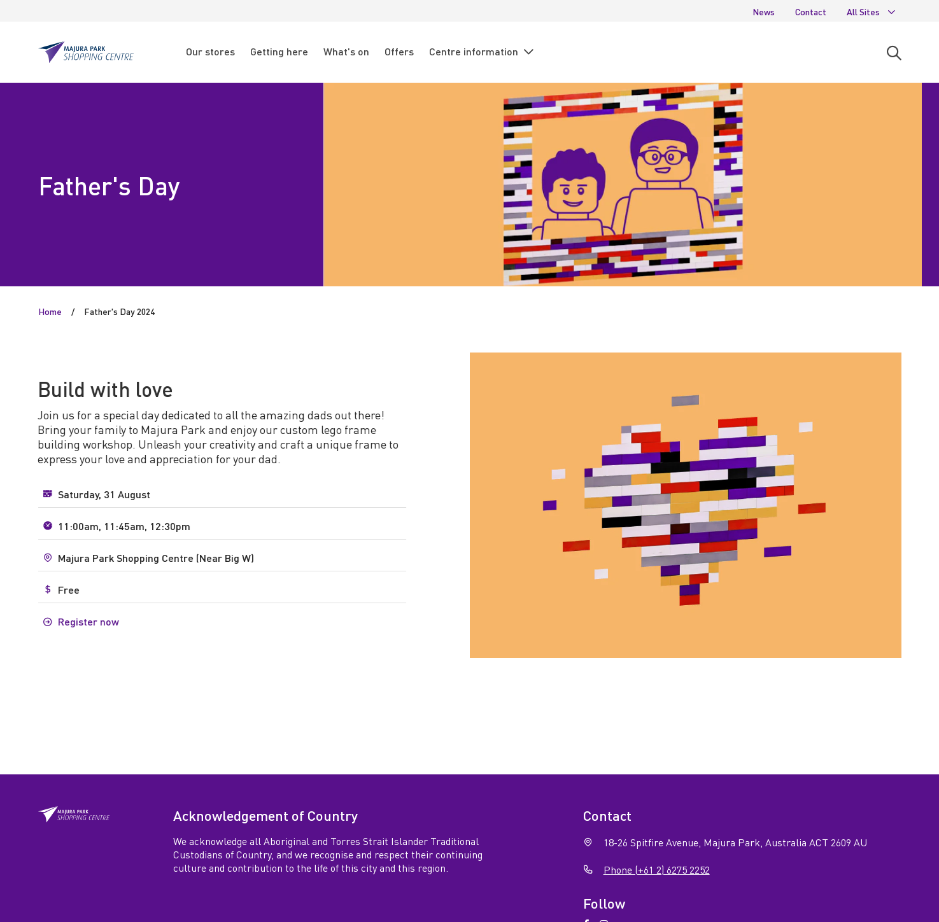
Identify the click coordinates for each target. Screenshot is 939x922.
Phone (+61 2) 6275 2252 (657, 869)
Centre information (482, 52)
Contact (810, 11)
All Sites (871, 11)
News (763, 11)
